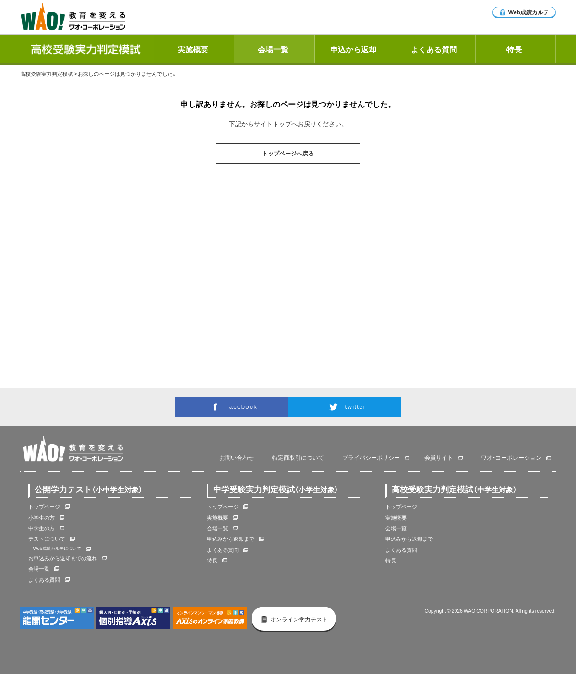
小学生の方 (41, 517)
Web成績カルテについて (57, 548)
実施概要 (193, 49)
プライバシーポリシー (371, 458)
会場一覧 (273, 49)
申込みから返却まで (230, 539)
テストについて (46, 539)
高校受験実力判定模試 (46, 74)
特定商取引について (298, 458)
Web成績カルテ (524, 12)
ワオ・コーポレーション (511, 458)
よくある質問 (434, 49)
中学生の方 (41, 528)
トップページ (44, 506)
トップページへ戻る (288, 153)
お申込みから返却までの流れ (62, 558)
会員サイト (438, 458)
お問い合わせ (236, 458)
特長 (514, 49)
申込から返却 (353, 49)
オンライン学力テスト (294, 619)
